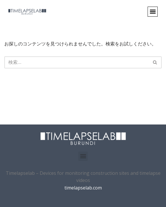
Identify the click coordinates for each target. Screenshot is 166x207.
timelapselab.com (83, 188)
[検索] (76, 62)
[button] (153, 12)
